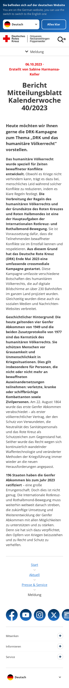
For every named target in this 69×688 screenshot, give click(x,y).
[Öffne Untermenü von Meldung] (34, 51)
